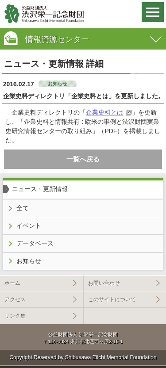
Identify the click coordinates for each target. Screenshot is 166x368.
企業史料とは (104, 112)
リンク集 (15, 316)
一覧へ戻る (83, 159)
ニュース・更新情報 (40, 188)
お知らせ (28, 260)
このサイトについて (112, 299)
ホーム (12, 283)
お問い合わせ (104, 283)
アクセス (15, 299)
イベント (28, 225)
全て (22, 207)
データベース (35, 243)
